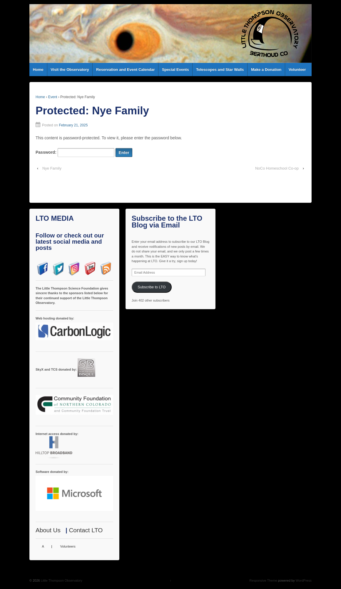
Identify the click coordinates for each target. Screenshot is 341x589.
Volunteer (297, 69)
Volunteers (68, 546)
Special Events (175, 69)
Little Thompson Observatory (61, 580)
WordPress (304, 580)
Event (52, 97)
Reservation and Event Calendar (125, 69)
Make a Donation (266, 69)
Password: (75, 152)
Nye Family (51, 168)
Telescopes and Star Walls (220, 69)
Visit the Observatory (70, 69)
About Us (48, 530)
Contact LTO (86, 530)
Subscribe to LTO (152, 287)
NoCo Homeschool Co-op (277, 168)
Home (38, 69)
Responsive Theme (263, 580)
